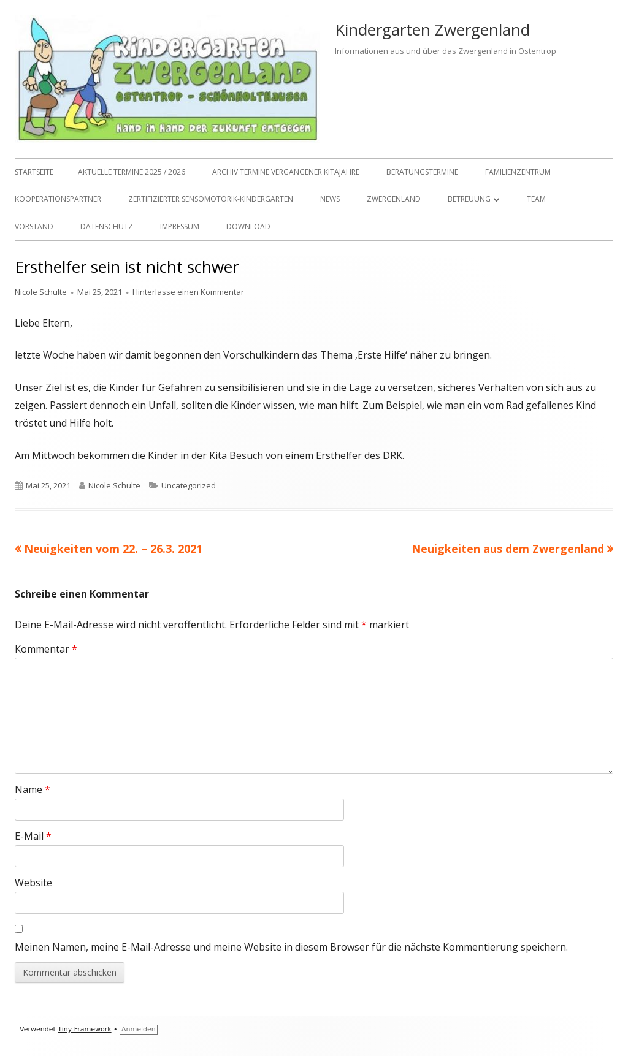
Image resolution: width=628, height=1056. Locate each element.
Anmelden (138, 1029)
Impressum (179, 226)
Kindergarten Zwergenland (432, 29)
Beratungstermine (422, 172)
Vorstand (34, 226)
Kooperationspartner (58, 199)
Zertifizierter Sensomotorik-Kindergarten (210, 199)
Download (248, 226)
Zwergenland (394, 199)
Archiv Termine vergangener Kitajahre (285, 172)
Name (32, 789)
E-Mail (33, 836)
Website (33, 882)
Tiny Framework (84, 1029)
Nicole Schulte (41, 291)
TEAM (536, 199)
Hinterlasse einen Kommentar (188, 291)
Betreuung (469, 199)
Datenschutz (106, 226)
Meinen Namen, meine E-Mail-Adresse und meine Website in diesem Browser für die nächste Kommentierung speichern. (291, 947)
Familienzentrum (518, 172)
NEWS (330, 199)
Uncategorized (188, 485)
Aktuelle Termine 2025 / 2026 (131, 172)
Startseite (34, 172)
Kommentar (46, 649)
